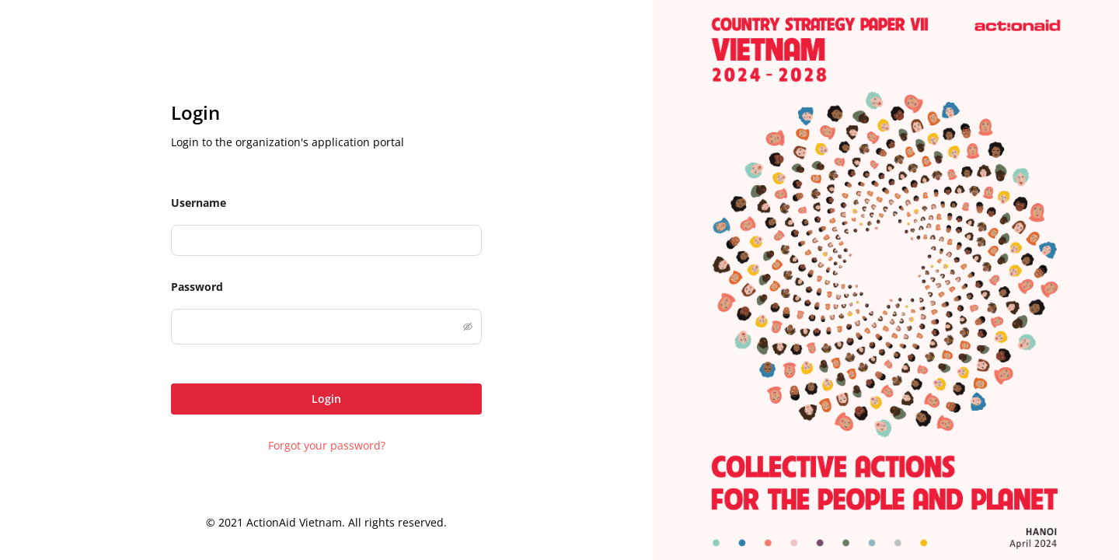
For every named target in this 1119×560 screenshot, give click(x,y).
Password (197, 286)
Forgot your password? (326, 445)
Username (198, 202)
